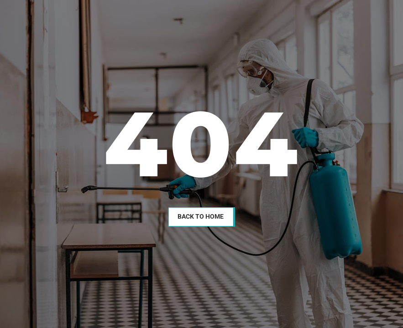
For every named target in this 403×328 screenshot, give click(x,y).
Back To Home (201, 216)
